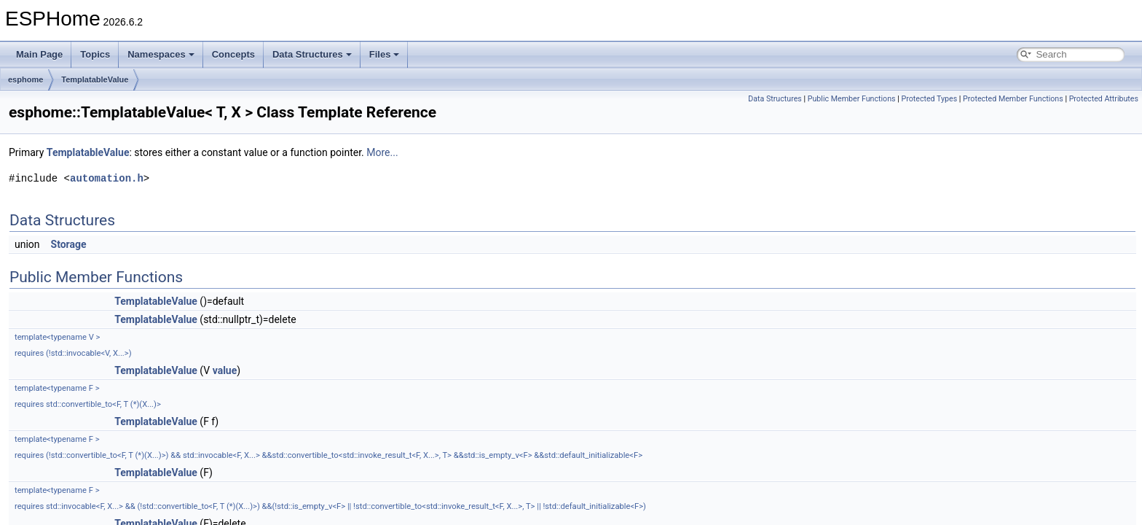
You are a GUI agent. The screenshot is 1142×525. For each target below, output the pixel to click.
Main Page (39, 54)
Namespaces (160, 54)
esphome (25, 79)
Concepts (233, 54)
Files (384, 54)
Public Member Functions (852, 99)
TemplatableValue (94, 79)
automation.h (106, 178)
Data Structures (312, 54)
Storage (69, 244)
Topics (95, 54)
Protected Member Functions (1013, 99)
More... (382, 152)
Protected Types (929, 99)
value (225, 370)
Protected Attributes (1103, 99)
